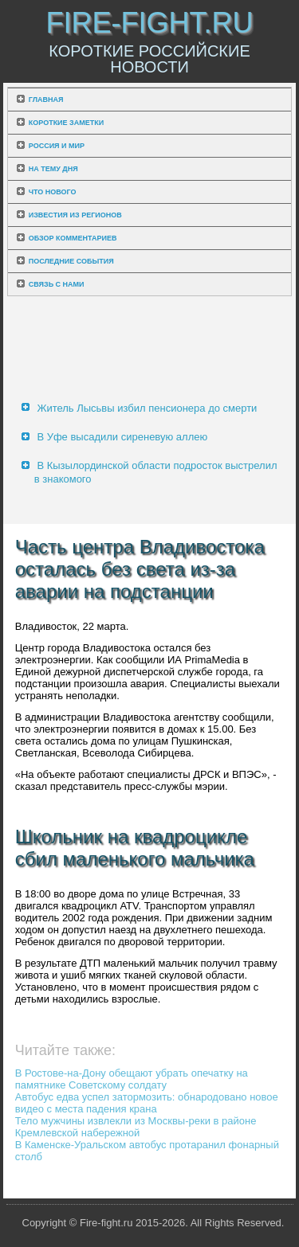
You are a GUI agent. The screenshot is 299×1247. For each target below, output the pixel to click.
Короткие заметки (66, 123)
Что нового (53, 192)
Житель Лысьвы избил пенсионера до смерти (147, 408)
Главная (46, 100)
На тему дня (53, 169)
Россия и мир (57, 146)
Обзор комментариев (73, 238)
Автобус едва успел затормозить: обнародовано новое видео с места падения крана (146, 1103)
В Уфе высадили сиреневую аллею (122, 437)
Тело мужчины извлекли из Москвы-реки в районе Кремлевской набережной (136, 1127)
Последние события (71, 261)
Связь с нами (57, 284)
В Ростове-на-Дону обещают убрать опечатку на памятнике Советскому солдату (131, 1079)
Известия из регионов (75, 215)
